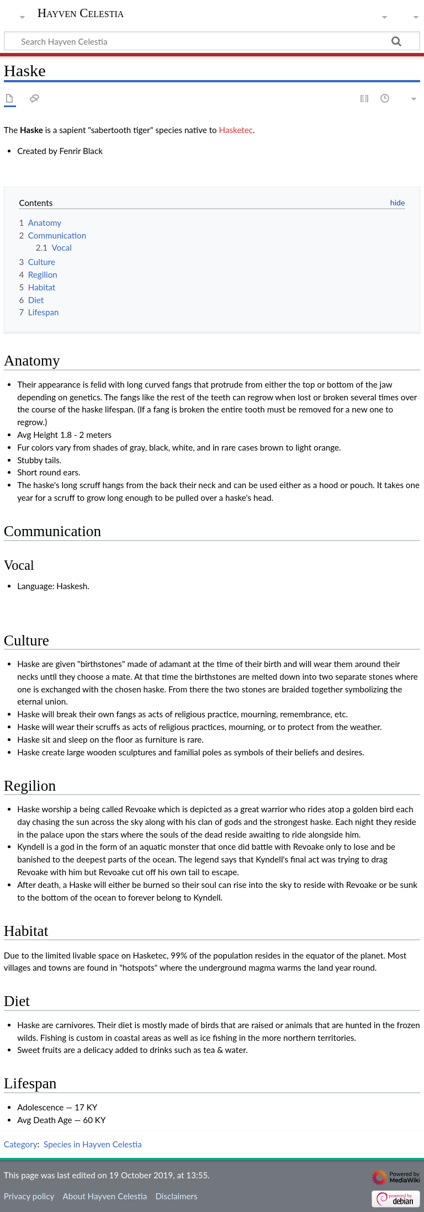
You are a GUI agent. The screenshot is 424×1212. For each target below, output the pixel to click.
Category (21, 1144)
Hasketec (236, 130)
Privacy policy (29, 1196)
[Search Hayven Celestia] (212, 41)
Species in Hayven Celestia (93, 1144)
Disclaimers (176, 1196)
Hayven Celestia (81, 13)
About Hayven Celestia (104, 1196)
